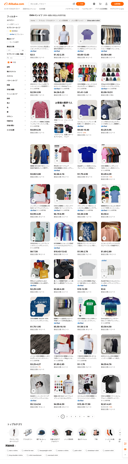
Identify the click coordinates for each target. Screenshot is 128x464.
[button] (74, 4)
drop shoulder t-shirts (15, 455)
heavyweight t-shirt (45, 450)
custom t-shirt (108, 450)
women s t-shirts (62, 450)
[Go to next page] (93, 417)
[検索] (80, 4)
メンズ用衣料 (63, 20)
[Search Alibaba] (51, 4)
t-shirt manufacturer (34, 455)
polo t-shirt (77, 450)
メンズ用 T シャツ (77, 20)
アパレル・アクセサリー (47, 20)
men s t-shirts (12, 450)
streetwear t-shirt (92, 450)
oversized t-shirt (52, 455)
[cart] (100, 4)
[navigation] (16, 216)
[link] (125, 443)
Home (33, 20)
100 (88, 416)
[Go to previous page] (58, 417)
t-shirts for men (27, 450)
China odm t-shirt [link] (93, 20)
